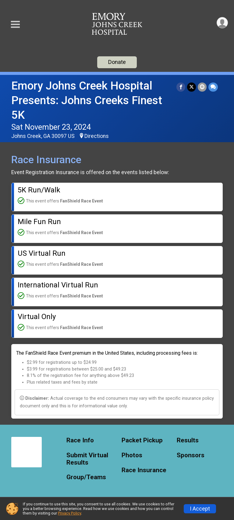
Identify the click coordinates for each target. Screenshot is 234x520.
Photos (132, 455)
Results (188, 440)
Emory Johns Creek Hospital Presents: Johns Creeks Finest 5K (86, 100)
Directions (96, 136)
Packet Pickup (142, 440)
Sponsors (190, 455)
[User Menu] (222, 22)
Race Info (80, 440)
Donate (117, 62)
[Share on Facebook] (180, 87)
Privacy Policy (69, 513)
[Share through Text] (213, 87)
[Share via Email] (202, 87)
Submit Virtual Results (87, 459)
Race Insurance (144, 470)
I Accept (200, 509)
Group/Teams (86, 477)
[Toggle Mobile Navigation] (15, 24)
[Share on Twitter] (191, 87)
